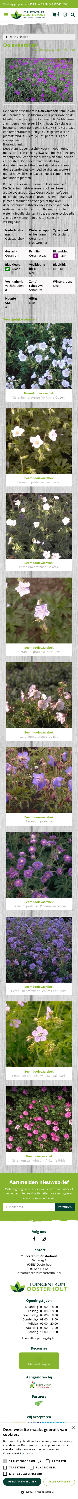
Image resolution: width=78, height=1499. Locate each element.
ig (65, 15)
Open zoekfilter (17, 37)
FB (34, 1239)
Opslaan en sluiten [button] (22, 1481)
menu (6, 15)
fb (58, 15)
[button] (39, 1492)
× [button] (73, 1427)
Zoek (73, 15)
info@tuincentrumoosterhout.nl (39, 1273)
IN (44, 1239)
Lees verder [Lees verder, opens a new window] (27, 1453)
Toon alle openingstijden (39, 1338)
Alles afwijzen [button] (59, 1481)
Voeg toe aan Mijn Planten (56, 49)
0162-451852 (39, 1269)
